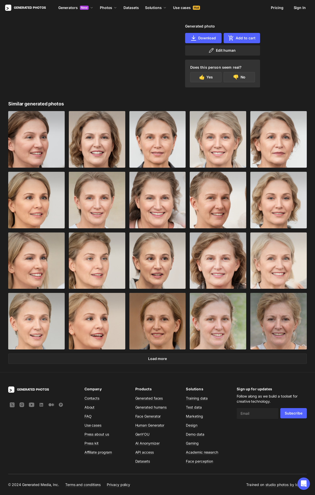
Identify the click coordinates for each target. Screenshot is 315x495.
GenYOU (142, 434)
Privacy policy (118, 484)
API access (144, 452)
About (89, 407)
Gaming (192, 443)
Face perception (199, 461)
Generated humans (151, 407)
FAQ (88, 416)
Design (191, 425)
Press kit (91, 443)
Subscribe (293, 413)
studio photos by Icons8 (286, 484)
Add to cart (241, 38)
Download (203, 38)
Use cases (186, 7)
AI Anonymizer (147, 443)
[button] (304, 484)
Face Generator (148, 416)
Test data (194, 407)
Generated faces (149, 398)
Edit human (222, 50)
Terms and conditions (83, 484)
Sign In (300, 7)
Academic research (202, 452)
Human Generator (150, 425)
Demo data (195, 434)
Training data (197, 398)
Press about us (96, 434)
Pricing (277, 7)
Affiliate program (98, 452)
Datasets (131, 7)
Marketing (194, 416)
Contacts (91, 398)
